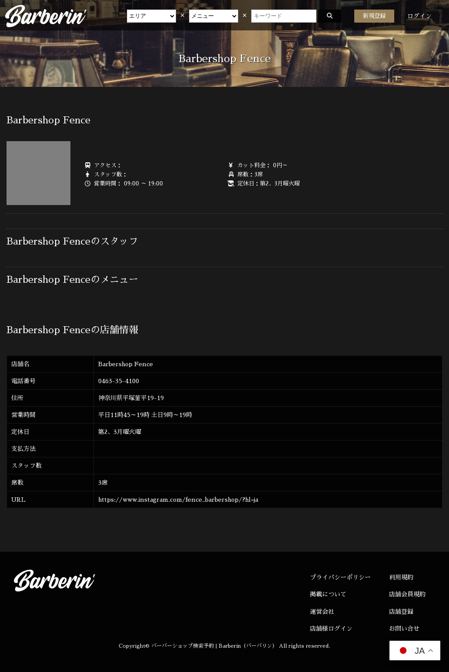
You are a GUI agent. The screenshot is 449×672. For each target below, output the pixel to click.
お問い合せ (404, 629)
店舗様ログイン (331, 629)
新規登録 (374, 16)
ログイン (419, 16)
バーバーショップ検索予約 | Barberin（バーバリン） (214, 646)
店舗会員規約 (407, 594)
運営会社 (322, 612)
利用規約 (401, 577)
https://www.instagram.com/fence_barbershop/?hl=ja (178, 500)
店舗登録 (401, 612)
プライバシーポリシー (340, 577)
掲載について (328, 594)
